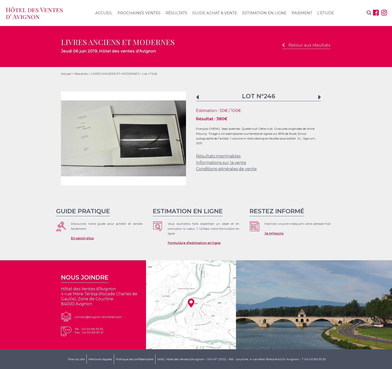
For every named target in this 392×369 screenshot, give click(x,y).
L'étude (325, 12)
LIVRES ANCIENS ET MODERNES (115, 74)
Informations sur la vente (221, 162)
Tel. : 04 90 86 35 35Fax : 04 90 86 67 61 (89, 330)
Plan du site (76, 359)
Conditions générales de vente (226, 168)
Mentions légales (100, 359)
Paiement (302, 12)
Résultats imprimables (218, 156)
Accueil (103, 12)
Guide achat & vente (214, 12)
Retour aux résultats (306, 45)
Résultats (176, 12)
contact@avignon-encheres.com (98, 317)
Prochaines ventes (139, 12)
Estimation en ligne (264, 12)
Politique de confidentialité (135, 359)
